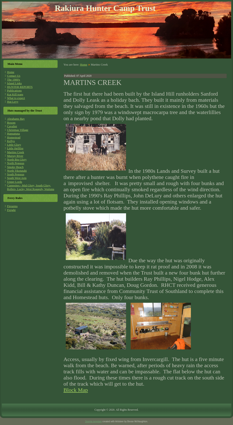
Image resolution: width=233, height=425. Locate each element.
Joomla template (93, 421)
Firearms (12, 206)
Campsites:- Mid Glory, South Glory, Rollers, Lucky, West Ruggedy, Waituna (30, 187)
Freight (11, 210)
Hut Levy (12, 101)
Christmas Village (17, 130)
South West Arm (16, 178)
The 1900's (13, 79)
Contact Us (13, 75)
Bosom (11, 122)
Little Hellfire (15, 148)
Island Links (14, 83)
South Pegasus (15, 174)
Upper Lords (14, 181)
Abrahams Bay (16, 118)
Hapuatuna (13, 133)
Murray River (15, 156)
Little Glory (14, 144)
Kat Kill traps (15, 94)
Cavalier (12, 126)
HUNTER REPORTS (20, 87)
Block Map (75, 390)
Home (10, 72)
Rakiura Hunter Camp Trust (105, 8)
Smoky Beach (15, 167)
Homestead (13, 137)
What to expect (16, 98)
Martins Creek (15, 152)
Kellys (11, 141)
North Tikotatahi (17, 170)
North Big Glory (17, 159)
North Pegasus (15, 163)
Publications (14, 90)
